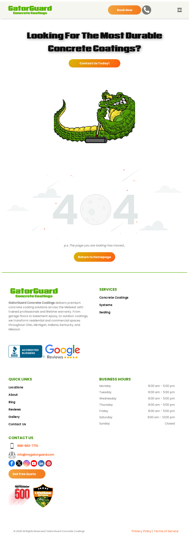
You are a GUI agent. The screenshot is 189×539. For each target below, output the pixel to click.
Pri (133, 531)
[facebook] (11, 464)
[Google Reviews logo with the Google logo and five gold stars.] (63, 352)
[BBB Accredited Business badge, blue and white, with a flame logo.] (26, 352)
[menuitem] (140, 298)
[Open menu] (179, 10)
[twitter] (19, 464)
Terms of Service (166, 531)
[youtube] (34, 464)
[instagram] (26, 464)
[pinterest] (48, 464)
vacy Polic (142, 531)
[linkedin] (41, 464)
